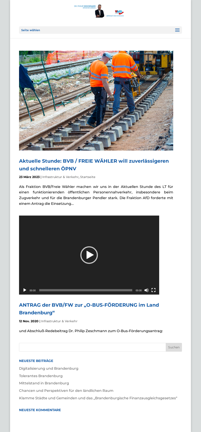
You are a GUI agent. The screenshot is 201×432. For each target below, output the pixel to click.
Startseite (87, 177)
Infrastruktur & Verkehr (60, 177)
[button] (89, 255)
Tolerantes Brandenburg (41, 376)
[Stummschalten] (146, 290)
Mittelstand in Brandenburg (44, 383)
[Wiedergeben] (25, 290)
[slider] (85, 290)
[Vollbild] (153, 290)
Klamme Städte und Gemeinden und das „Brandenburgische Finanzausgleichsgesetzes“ (98, 398)
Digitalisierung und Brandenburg (48, 368)
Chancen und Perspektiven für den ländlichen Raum (66, 391)
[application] (89, 255)
